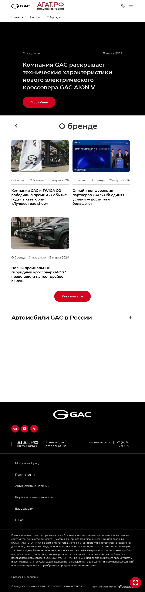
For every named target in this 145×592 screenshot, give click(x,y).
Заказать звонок (98, 442)
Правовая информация (25, 576)
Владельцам (24, 508)
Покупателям (25, 474)
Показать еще (72, 360)
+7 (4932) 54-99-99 (123, 444)
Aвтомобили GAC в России (52, 381)
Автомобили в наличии (32, 486)
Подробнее (39, 166)
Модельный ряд (27, 463)
